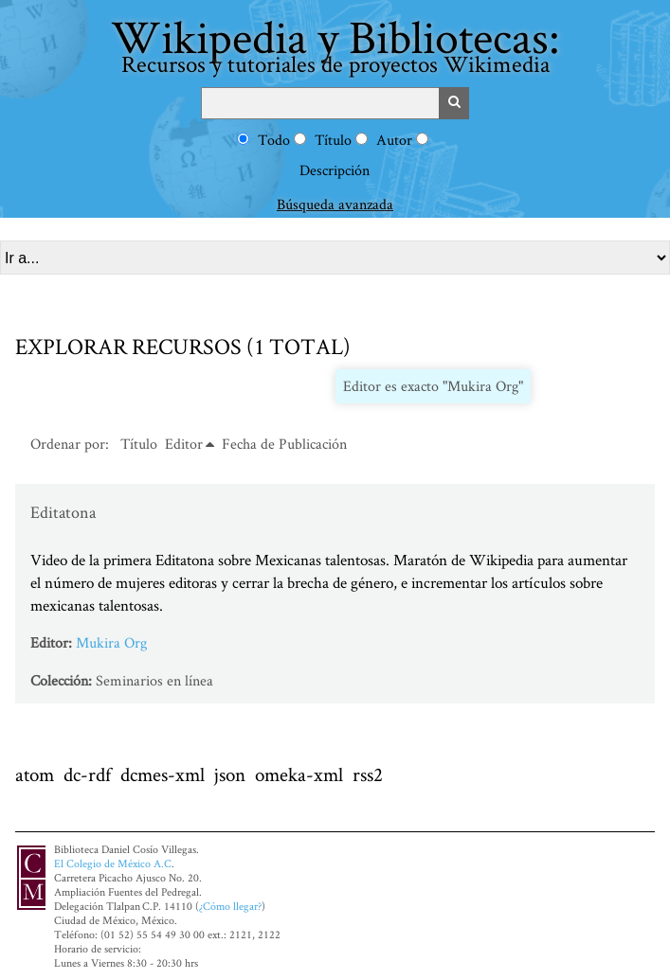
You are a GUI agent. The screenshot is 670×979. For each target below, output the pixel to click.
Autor (394, 140)
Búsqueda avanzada (335, 204)
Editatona (63, 512)
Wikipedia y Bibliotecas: (335, 42)
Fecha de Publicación (284, 444)
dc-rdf (87, 774)
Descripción (334, 170)
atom (34, 774)
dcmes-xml (162, 774)
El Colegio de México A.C (113, 863)
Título (333, 140)
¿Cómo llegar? (230, 906)
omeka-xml (299, 774)
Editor (184, 444)
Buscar (454, 103)
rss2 (368, 774)
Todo (274, 140)
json (229, 774)
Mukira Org (111, 642)
